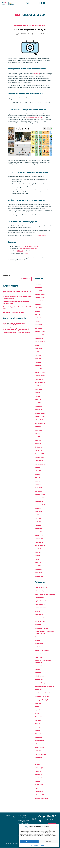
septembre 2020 (40, 505)
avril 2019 (38, 563)
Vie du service (39, 792)
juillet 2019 (38, 553)
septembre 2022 (40, 424)
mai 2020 (38, 519)
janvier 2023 (38, 410)
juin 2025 (37, 311)
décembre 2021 (39, 454)
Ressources (38, 758)
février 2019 (38, 570)
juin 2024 (37, 352)
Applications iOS (40, 605)
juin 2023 (37, 393)
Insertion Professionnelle (43, 693)
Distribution (38, 654)
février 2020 (38, 529)
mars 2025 (38, 322)
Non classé (38, 734)
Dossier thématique (41, 666)
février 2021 (38, 488)
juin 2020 (37, 515)
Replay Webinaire (40, 755)
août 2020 (38, 508)
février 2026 (38, 288)
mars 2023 (38, 403)
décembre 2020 (40, 495)
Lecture (37, 707)
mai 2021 (37, 478)
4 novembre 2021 (39, 34)
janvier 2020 (39, 532)
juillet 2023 (38, 390)
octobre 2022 (39, 420)
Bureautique (39, 615)
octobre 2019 (39, 542)
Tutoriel (37, 782)
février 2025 (38, 325)
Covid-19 (37, 647)
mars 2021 (38, 485)
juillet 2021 (38, 471)
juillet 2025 (38, 308)
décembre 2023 (40, 373)
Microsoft (38, 721)
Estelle (5, 324)
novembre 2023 (40, 376)
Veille (36, 788)
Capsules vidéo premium (43, 618)
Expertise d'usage (40, 683)
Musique (37, 731)
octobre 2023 (39, 379)
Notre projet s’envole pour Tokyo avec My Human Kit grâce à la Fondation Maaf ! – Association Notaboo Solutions (16, 329)
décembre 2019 (39, 536)
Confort (37, 641)
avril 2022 (38, 441)
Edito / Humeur (39, 676)
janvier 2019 (38, 573)
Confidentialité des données (37, 845)
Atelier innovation (40, 608)
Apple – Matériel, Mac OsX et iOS (45, 595)
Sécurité (37, 765)
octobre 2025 (39, 301)
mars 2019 (38, 566)
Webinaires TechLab (41, 799)
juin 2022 (37, 434)
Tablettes (38, 772)
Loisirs (37, 714)
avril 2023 (38, 400)
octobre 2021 (39, 461)
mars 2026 (38, 284)
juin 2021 (37, 475)
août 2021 (38, 468)
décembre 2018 (39, 576)
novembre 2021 (39, 458)
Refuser (48, 841)
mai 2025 (38, 315)
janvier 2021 (38, 492)
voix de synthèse (40, 795)
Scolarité (38, 761)
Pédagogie (38, 738)
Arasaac (25, 253)
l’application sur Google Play (28, 249)
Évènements (39, 680)
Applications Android (41, 601)
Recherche (38, 751)
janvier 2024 (39, 369)
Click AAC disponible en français (30, 30)
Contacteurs (39, 644)
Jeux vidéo (38, 704)
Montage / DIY (39, 727)
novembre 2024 (40, 335)
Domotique (38, 658)
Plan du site (50, 820)
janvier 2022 (38, 451)
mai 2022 (38, 437)
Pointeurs (38, 744)
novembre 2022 (40, 417)
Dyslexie (37, 670)
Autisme (37, 612)
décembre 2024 (40, 332)
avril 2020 (38, 522)
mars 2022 (38, 444)
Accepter (29, 841)
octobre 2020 (39, 502)
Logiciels (37, 710)
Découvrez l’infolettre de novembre (14, 312)
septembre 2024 (40, 342)
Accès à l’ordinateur (41, 588)
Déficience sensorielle (42, 651)
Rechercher (6, 276)
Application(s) (39, 598)
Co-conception (40, 622)
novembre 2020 (40, 498)
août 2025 (38, 305)
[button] (57, 826)
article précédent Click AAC (30, 247)
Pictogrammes (39, 741)
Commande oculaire (41, 629)
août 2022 (38, 427)
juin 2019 (37, 556)
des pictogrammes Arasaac (34, 118)
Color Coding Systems (39, 236)
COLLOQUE (38, 625)
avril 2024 (38, 359)
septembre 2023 (40, 383)
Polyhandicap (39, 748)
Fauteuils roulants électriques (44, 687)
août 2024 (38, 345)
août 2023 (38, 386)
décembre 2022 (40, 413)
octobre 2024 (39, 339)
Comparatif (38, 637)
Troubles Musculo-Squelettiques (45, 778)
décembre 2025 (40, 295)
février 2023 (38, 407)
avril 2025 (38, 318)
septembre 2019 (40, 546)
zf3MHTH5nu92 (24, 34)
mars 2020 (38, 525)
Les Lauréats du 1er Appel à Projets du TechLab (16, 332)
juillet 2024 (38, 349)
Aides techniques (40, 591)
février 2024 (38, 366)
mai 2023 (38, 396)
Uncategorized (39, 785)
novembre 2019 (39, 539)
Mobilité (37, 724)
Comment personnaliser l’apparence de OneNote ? (14, 324)
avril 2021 (38, 481)
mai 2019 (37, 559)
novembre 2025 (40, 298)
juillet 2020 (38, 512)
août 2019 (38, 549)
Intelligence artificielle (42, 697)
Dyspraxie (38, 673)
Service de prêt (39, 768)
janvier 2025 (38, 328)
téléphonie (38, 775)
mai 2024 (38, 356)
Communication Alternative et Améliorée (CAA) (30, 25)
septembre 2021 (40, 464)
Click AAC (37, 73)
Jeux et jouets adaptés (42, 700)
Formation (38, 690)
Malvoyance (39, 717)
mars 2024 (38, 362)
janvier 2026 (39, 291)
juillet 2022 (38, 430)
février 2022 (38, 447)
